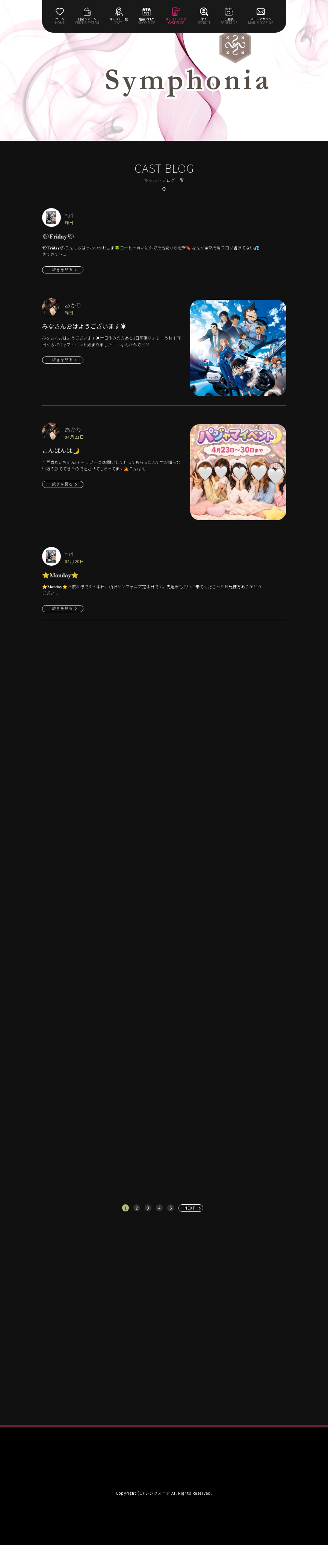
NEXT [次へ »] (189, 1208)
